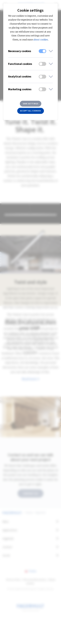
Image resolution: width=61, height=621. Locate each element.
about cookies (40, 39)
